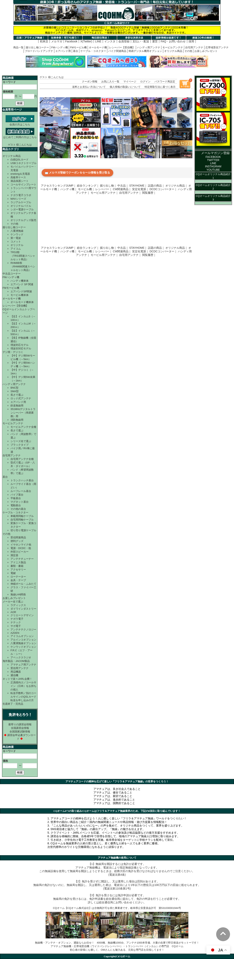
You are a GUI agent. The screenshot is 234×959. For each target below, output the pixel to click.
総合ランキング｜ (88, 185)
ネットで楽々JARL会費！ (17, 678)
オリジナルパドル (21, 205)
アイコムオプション (22, 636)
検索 (20, 103)
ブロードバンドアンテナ (39, 51)
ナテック (16, 622)
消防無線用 (17, 419)
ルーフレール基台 (21, 491)
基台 (75, 51)
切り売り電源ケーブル (23, 530)
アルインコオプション (23, 639)
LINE (98, 41)
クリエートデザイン (22, 615)
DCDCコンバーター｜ (163, 189)
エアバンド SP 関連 (22, 284)
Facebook (71, 41)
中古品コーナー (12, 273)
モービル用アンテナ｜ (104, 192)
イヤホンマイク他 (21, 544)
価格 (5, 760)
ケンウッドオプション (23, 646)
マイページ (129, 81)
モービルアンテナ (172, 47)
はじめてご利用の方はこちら (20, 136)
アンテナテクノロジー (23, 629)
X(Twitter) (86, 41)
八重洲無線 (17, 230)
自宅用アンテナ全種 (22, 459)
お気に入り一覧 (110, 81)
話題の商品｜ (156, 185)
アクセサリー (18, 569)
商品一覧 (18, 47)
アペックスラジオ (21, 657)
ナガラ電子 (17, 618)
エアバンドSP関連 (21, 291)
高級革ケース (18, 177)
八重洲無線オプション (23, 643)
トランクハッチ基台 (22, 480)
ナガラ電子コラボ (21, 195)
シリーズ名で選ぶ (21, 441)
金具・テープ (18, 580)
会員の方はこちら (20, 123)
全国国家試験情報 (20, 731)
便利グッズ (17, 541)
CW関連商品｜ (122, 189)
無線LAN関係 (18, 594)
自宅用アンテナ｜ (130, 192)
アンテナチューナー (22, 558)
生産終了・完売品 (13, 703)
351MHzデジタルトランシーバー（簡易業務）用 (23, 413)
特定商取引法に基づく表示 (160, 86)
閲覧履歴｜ (149, 192)
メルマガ (56, 41)
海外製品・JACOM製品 (16, 661)
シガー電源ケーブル (22, 209)
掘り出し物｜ (108, 185)
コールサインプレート (23, 184)
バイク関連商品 (117, 51)
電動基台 (16, 505)
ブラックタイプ (20, 444)
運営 (155, 41)
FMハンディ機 (59, 47)
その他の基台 (18, 508)
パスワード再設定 (164, 81)
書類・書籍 (17, 565)
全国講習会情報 (20, 727)
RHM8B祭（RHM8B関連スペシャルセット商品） (23, 266)
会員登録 (123, 41)
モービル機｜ (86, 189)
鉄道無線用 (17, 405)
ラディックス (18, 605)
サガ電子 (16, 625)
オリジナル (17, 245)
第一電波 (16, 237)
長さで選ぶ (17, 394)
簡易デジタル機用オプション (145, 51)
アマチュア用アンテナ (23, 664)
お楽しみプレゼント (206, 51)
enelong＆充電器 (20, 173)
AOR (13, 612)
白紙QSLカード (20, 159)
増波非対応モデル (21, 348)
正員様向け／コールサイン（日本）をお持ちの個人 (23, 686)
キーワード (9, 82)
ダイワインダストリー (23, 608)
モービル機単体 (20, 295)
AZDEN (15, 632)
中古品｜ (123, 185)
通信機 (14, 675)
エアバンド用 (63, 51)
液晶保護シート (20, 180)
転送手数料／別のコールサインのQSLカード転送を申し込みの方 (23, 697)
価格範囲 (8, 91)
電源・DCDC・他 (21, 548)
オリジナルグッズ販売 (23, 220)
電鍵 (13, 573)
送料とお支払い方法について (89, 86)
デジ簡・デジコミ (13, 352)
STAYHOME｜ (138, 185)
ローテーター (18, 576)
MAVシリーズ (18, 198)
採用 (191, 41)
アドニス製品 (18, 562)
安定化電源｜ (140, 189)
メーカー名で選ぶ (13, 601)
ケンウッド (17, 234)
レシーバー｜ (103, 189)
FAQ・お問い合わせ (173, 41)
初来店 (44, 41)
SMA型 (15, 391)
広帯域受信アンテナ (217, 47)
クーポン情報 (89, 81)
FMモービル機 (78, 47)
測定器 (14, 555)
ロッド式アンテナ (21, 398)
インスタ (109, 41)
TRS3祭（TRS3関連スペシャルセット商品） (23, 256)
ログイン (145, 81)
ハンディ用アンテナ (148, 47)
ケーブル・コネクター (93, 51)
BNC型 (14, 387)
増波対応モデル (20, 344)
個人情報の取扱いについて (125, 86)
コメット (16, 241)
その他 (188, 51)
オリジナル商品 (173, 51)
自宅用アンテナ (194, 47)
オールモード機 (98, 47)
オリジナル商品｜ (176, 185)
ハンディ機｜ (68, 189)
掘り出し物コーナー (37, 47)
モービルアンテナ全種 (23, 426)
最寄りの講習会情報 (20, 724)
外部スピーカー (20, 551)
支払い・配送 (140, 41)
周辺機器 (16, 671)
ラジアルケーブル (21, 202)
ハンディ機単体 (20, 280)
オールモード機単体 (22, 302)
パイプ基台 (17, 494)
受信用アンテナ (20, 668)
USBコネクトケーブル (23, 163)
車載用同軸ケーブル (22, 516)
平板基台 (16, 498)
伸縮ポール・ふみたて (23, 583)
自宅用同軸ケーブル (22, 519)
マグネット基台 (20, 501)
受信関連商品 (18, 537)
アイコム (16, 248)
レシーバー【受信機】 (122, 47)
